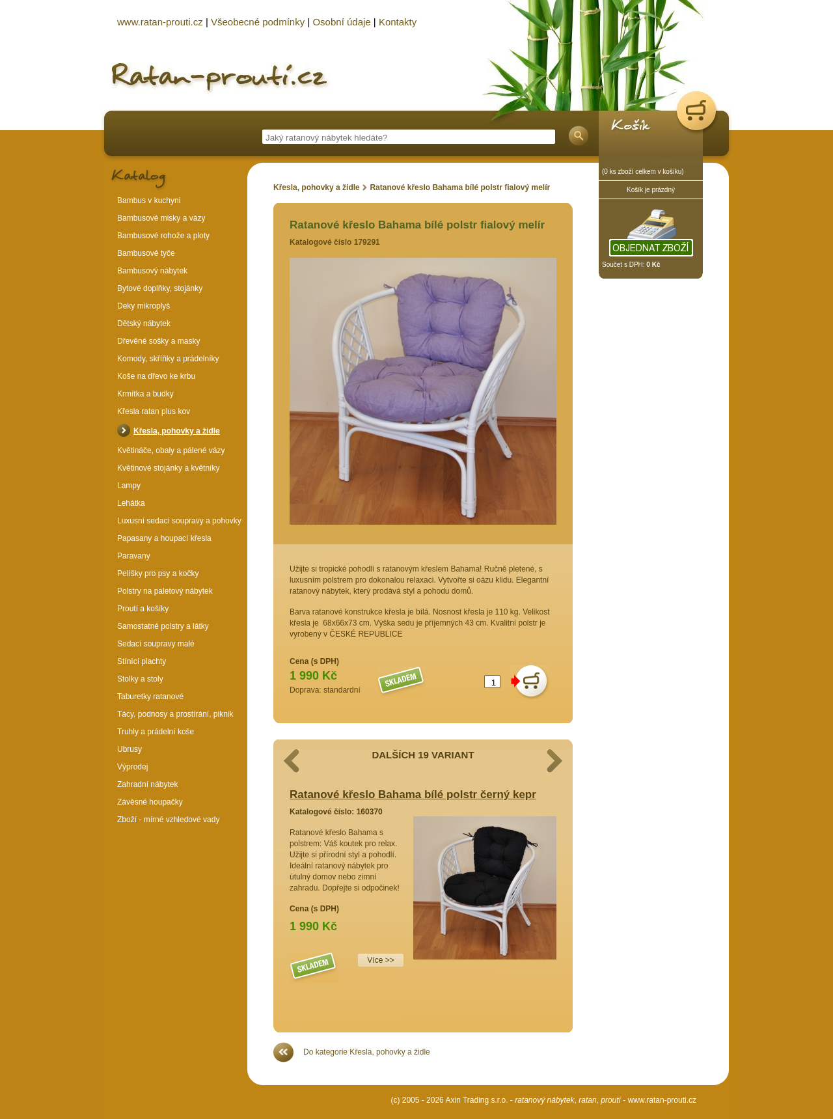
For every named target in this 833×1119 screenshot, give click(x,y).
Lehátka (131, 503)
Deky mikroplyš (143, 306)
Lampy (129, 485)
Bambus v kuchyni (148, 200)
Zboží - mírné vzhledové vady (168, 819)
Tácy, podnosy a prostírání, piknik (175, 714)
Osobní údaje (341, 21)
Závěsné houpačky (150, 802)
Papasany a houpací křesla (164, 538)
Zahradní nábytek (147, 784)
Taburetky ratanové (150, 696)
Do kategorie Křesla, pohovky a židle (366, 1052)
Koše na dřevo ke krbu (156, 376)
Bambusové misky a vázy (161, 218)
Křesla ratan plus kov (153, 411)
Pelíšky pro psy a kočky (157, 573)
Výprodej (132, 766)
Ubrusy (129, 749)
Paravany (133, 555)
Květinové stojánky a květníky (168, 468)
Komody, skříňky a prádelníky (168, 358)
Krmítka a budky (145, 393)
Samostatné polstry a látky (163, 626)
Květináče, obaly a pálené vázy (171, 450)
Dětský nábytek (144, 323)
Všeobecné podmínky (258, 21)
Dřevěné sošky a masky (158, 341)
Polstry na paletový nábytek (165, 591)
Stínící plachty (141, 661)
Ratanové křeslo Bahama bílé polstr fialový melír (460, 187)
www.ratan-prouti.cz (662, 1100)
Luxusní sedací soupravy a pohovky (179, 520)
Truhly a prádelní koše (155, 731)
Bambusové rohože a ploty (163, 235)
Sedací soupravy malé (156, 643)
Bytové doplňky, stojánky (159, 288)
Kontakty (397, 21)
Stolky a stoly (140, 679)
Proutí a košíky (143, 608)
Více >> (380, 960)
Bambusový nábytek (152, 270)
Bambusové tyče (146, 253)
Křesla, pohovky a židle (316, 187)
